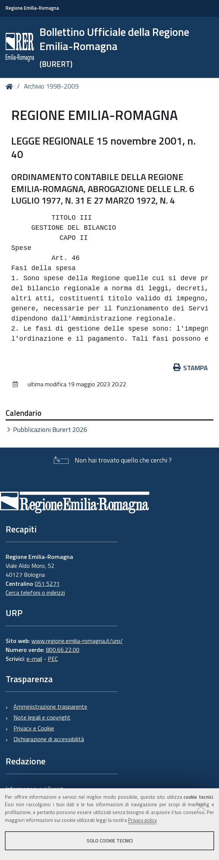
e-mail (34, 658)
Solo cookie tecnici (110, 840)
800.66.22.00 (62, 649)
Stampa (190, 368)
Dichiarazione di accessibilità (48, 738)
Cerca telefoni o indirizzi (35, 592)
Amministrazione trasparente (50, 706)
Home (11, 87)
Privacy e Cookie (33, 728)
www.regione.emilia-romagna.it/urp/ (77, 640)
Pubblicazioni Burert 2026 (50, 429)
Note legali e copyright (42, 717)
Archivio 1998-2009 (51, 86)
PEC (53, 658)
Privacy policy (142, 820)
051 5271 (47, 583)
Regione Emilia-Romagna (32, 8)
